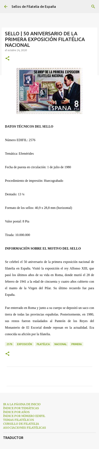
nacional (60, 344)
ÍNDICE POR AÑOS (16, 412)
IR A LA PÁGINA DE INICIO (22, 404)
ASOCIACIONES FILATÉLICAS (24, 427)
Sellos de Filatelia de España (34, 6)
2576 (9, 344)
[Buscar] (93, 7)
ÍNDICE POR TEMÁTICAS (21, 408)
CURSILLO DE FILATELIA (21, 424)
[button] (7, 58)
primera (76, 344)
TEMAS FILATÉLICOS (18, 420)
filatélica (43, 344)
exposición (24, 344)
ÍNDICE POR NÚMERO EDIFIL (24, 416)
